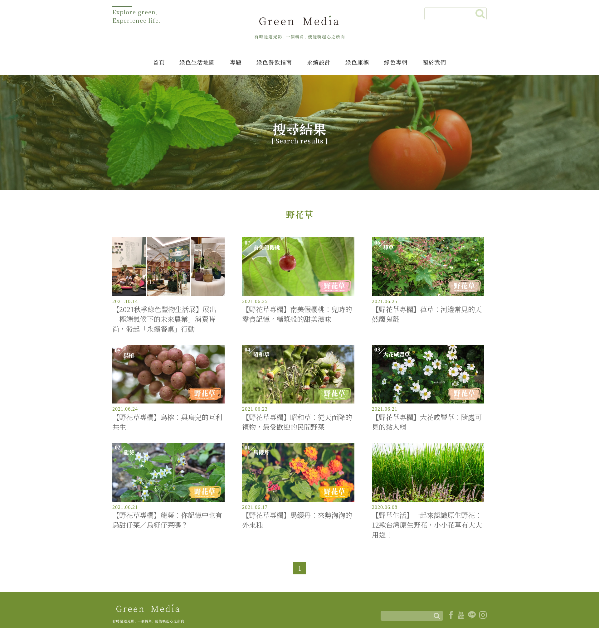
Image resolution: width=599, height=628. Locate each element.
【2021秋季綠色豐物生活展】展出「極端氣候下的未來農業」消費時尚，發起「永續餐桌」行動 (164, 319)
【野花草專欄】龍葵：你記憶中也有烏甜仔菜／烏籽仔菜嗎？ (167, 519)
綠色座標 (357, 62)
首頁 (159, 62)
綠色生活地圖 (197, 62)
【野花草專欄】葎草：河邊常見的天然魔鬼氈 (427, 314)
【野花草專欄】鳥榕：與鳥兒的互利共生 (167, 422)
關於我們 (434, 62)
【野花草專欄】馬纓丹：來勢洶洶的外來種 (297, 519)
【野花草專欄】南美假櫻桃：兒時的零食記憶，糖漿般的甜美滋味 (297, 314)
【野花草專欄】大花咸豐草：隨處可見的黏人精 (427, 422)
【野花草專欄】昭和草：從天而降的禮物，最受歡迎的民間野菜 (297, 422)
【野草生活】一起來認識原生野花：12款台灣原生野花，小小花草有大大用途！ (427, 524)
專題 (236, 62)
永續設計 (319, 62)
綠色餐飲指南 (274, 62)
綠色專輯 (396, 62)
